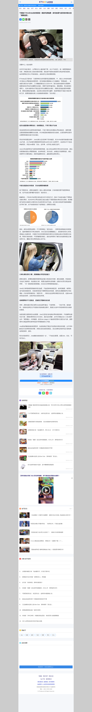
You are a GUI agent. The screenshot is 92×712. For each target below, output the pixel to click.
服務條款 (46, 681)
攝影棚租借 (49, 679)
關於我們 (45, 676)
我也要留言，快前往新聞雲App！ (46, 666)
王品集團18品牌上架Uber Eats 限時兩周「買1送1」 (43, 456)
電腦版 (40, 676)
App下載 (42, 679)
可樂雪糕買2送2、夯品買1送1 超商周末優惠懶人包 (37, 593)
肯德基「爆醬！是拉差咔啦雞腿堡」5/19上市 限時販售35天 (45, 439)
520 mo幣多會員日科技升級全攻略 (32, 621)
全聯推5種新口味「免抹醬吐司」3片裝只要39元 (36, 571)
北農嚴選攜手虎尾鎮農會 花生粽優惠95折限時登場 (43, 421)
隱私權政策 (40, 681)
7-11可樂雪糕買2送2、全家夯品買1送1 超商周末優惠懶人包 (45, 413)
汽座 (37, 635)
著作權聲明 (51, 681)
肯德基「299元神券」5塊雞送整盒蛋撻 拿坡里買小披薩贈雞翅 (40, 615)
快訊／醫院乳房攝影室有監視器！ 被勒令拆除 (32, 5)
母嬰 (43, 635)
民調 (27, 635)
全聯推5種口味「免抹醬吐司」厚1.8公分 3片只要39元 (44, 430)
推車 (32, 635)
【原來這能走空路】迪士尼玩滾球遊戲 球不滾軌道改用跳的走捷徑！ (40, 475)
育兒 (48, 635)
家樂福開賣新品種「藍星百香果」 (32, 610)
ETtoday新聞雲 (46, 2)
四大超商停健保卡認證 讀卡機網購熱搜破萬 (41, 464)
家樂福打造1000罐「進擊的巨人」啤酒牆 (34, 577)
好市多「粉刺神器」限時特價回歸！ (32, 582)
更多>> (71, 508)
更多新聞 (51, 380)
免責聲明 (39, 684)
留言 (50, 393)
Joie (22, 635)
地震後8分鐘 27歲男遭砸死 (46, 389)
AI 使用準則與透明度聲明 (49, 684)
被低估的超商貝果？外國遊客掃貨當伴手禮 (40, 448)
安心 (53, 635)
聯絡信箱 (51, 676)
